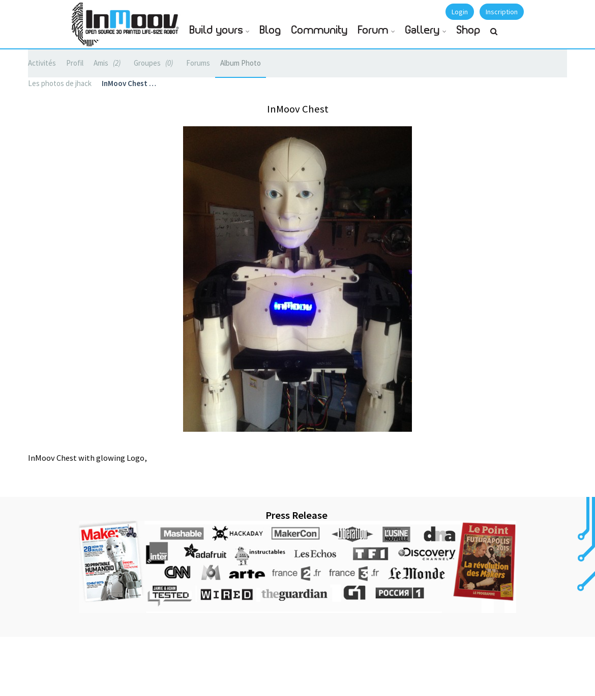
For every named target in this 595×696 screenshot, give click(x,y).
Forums (198, 63)
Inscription (502, 11)
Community (319, 30)
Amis (109, 63)
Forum (373, 30)
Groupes (155, 63)
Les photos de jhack (60, 83)
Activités (42, 63)
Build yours (216, 30)
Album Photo (240, 63)
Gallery (422, 30)
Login (460, 11)
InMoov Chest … (129, 83)
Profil (74, 63)
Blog (270, 30)
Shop (469, 30)
